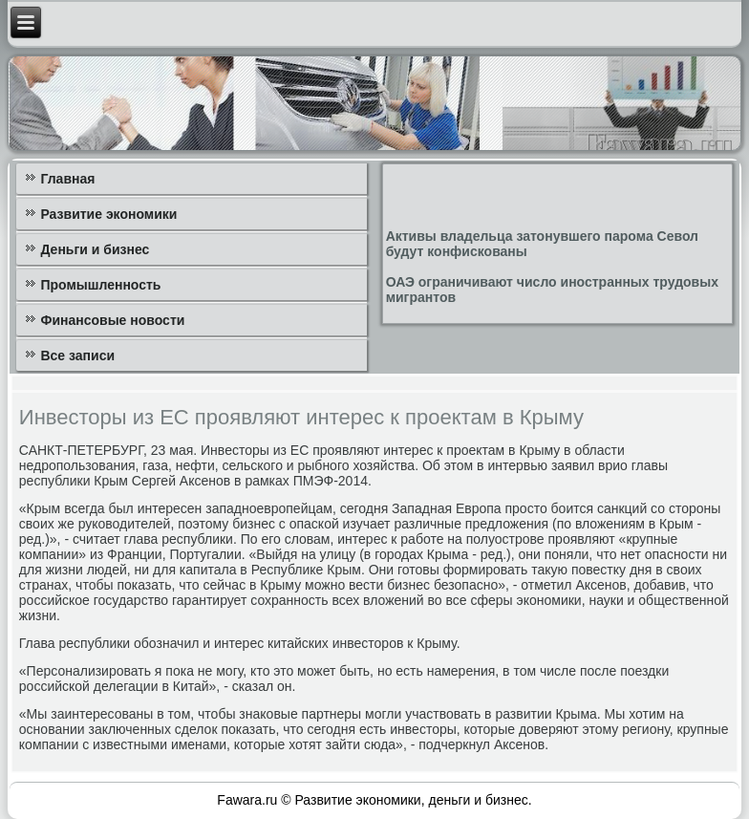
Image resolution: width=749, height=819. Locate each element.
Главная (67, 178)
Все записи (77, 355)
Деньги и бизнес (94, 249)
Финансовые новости (112, 320)
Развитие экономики (108, 214)
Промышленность (100, 284)
